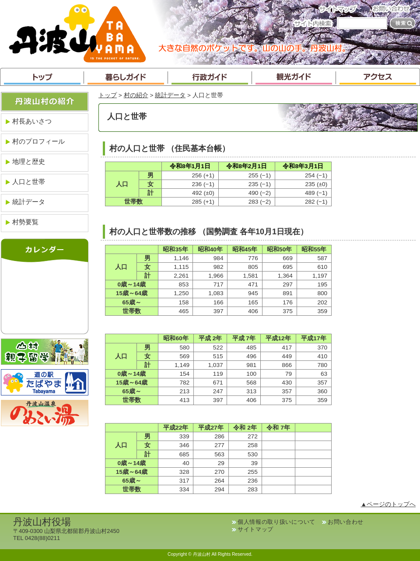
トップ (42, 77)
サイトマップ (340, 8)
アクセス (378, 77)
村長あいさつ (32, 121)
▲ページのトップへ (388, 504)
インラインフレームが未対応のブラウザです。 (44, 296)
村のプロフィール (38, 141)
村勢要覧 (25, 222)
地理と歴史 (28, 161)
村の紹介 (136, 95)
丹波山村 (77, 32)
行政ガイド (210, 77)
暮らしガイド (126, 77)
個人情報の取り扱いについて (276, 522)
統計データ (170, 95)
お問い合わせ (394, 8)
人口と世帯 (28, 181)
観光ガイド (294, 77)
